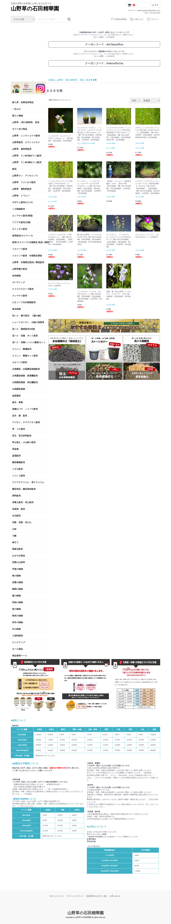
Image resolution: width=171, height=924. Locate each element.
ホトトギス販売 (19, 229)
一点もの (16, 109)
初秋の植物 (17, 602)
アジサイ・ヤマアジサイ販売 (26, 422)
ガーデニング (19, 282)
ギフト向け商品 (19, 129)
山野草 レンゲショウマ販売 (26, 135)
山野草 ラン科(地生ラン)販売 (26, 155)
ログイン (153, 19)
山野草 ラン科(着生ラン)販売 (26, 162)
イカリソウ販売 (19, 249)
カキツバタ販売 (19, 362)
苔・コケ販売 (18, 429)
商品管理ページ (19, 655)
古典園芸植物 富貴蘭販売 (25, 375)
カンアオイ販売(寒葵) (22, 215)
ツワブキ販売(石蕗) (21, 222)
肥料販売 (16, 495)
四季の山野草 (18, 562)
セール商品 (17, 649)
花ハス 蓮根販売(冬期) (23, 329)
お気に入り (137, 19)
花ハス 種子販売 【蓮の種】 (27, 315)
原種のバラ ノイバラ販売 (25, 409)
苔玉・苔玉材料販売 (21, 435)
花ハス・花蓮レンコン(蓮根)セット (29, 342)
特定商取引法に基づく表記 (96, 896)
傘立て (15, 542)
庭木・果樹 (17, 402)
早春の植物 (17, 569)
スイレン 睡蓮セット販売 (25, 355)
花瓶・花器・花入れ (21, 522)
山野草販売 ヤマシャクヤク (26, 142)
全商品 (51, 80)
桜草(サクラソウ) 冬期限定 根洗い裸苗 (29, 242)
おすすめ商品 (18, 555)
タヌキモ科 (91, 80)
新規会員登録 (119, 19)
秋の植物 (16, 609)
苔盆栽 (15, 449)
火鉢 (14, 529)
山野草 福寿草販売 (21, 149)
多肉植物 (16, 275)
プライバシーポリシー (75, 896)
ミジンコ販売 (18, 475)
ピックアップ (18, 642)
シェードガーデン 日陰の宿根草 (28, 322)
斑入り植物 (17, 115)
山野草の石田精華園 (35, 8)
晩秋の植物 (17, 615)
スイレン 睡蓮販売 (21, 349)
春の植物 (16, 575)
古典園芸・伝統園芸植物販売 (26, 369)
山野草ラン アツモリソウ (25, 175)
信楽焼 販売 (18, 509)
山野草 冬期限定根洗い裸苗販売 (28, 262)
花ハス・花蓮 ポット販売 (25, 335)
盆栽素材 (16, 395)
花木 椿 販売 (19, 415)
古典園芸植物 (18, 389)
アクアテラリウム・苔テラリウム (28, 482)
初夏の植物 (17, 582)
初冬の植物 (17, 622)
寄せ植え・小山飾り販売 (24, 442)
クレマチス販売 (19, 295)
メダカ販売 (17, 469)
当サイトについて (57, 896)
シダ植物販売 (18, 209)
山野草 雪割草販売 (21, 189)
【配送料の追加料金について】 (24, 799)
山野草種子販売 (19, 269)
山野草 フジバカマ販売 (24, 182)
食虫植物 (16, 309)
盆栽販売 (16, 455)
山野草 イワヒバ (20, 195)
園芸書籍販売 (18, 462)
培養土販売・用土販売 (23, 502)
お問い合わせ (115, 896)
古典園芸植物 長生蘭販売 (25, 382)
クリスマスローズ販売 (23, 289)
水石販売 (16, 515)
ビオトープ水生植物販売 (24, 302)
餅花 (14, 169)
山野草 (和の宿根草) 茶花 (25, 122)
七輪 (14, 535)
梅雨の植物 (17, 589)
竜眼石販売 (17, 549)
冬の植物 (16, 629)
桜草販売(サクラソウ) (22, 235)
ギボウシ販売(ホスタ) (22, 202)
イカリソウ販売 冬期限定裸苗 (27, 255)
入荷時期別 (17, 635)
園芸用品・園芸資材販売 (24, 489)
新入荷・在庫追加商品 (23, 102)
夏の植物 (16, 595)
